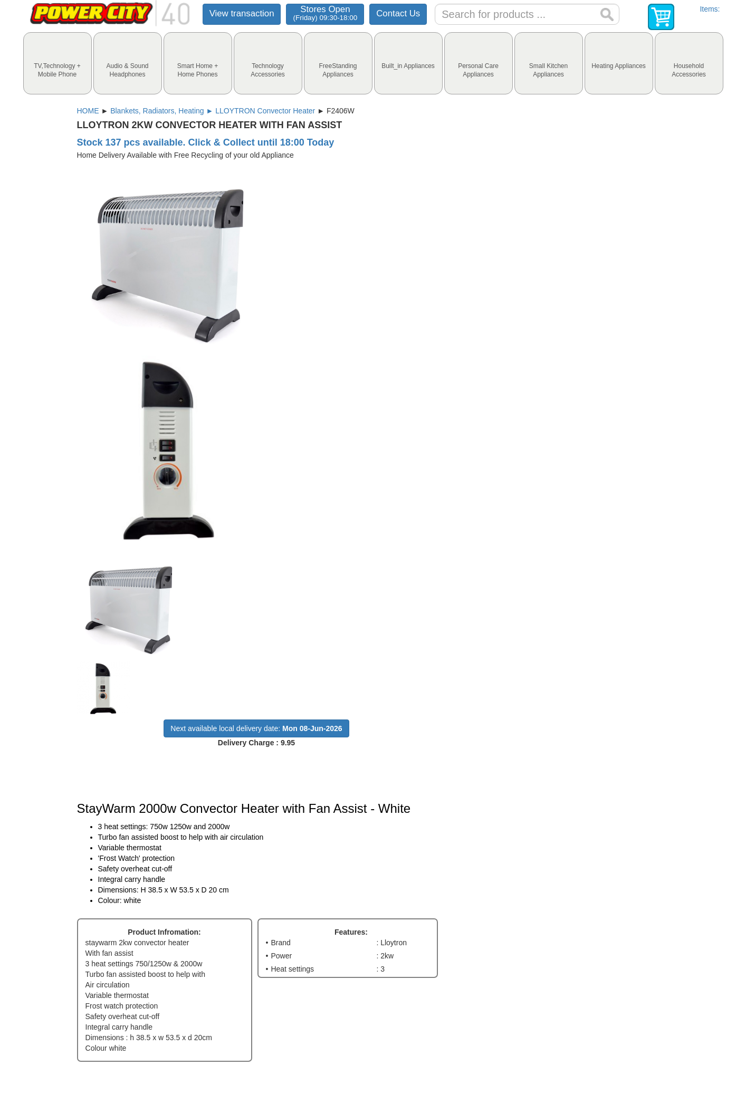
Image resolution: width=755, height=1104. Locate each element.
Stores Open (325, 13)
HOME (88, 111)
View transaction (241, 13)
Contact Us (398, 13)
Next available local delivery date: (256, 728)
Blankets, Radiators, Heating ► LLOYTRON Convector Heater (212, 111)
